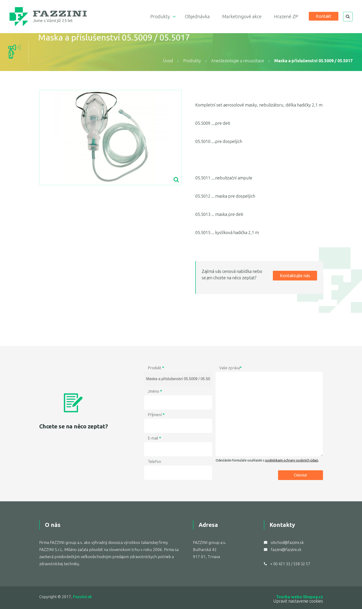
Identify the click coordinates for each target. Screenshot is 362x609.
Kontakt (323, 16)
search (348, 16)
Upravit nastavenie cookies (298, 601)
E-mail (154, 438)
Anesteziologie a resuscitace (237, 60)
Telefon (154, 461)
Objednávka (197, 16)
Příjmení (156, 415)
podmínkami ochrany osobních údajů (291, 460)
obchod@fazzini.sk (287, 542)
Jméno (155, 391)
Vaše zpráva (230, 368)
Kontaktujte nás (295, 275)
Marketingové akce (242, 16)
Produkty (160, 16)
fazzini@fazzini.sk (286, 549)
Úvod (168, 60)
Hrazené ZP (286, 16)
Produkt (156, 368)
